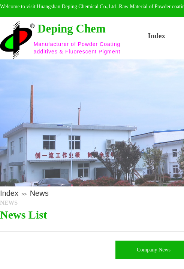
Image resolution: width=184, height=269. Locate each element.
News (39, 193)
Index (9, 193)
